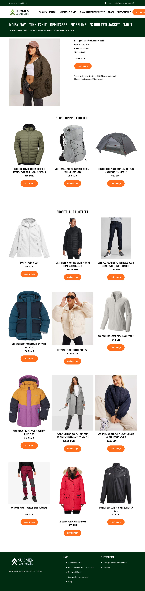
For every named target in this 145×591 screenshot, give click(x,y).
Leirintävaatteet (92, 41)
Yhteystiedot (124, 12)
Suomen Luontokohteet (92, 12)
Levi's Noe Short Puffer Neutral (72, 350)
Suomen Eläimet (68, 12)
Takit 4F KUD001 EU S (29, 262)
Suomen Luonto (75, 562)
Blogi (111, 12)
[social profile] (26, 3)
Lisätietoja (83, 66)
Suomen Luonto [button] (47, 12)
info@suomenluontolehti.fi (124, 3)
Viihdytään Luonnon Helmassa (81, 567)
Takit (102, 41)
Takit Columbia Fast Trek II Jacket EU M (116, 336)
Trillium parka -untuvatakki (72, 521)
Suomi (110, 3)
